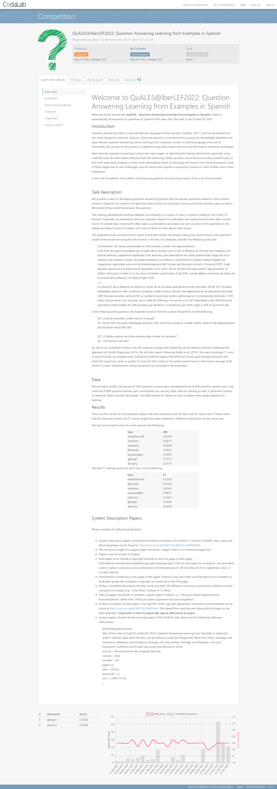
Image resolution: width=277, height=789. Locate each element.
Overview (51, 92)
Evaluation (51, 98)
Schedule (50, 111)
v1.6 (271, 786)
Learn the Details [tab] (53, 79)
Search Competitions (195, 5)
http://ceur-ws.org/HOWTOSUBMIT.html (134, 608)
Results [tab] (114, 79)
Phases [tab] (76, 79)
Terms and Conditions (58, 105)
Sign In (270, 5)
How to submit (54, 125)
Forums (133, 79)
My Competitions (224, 5)
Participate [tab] (95, 79)
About (240, 786)
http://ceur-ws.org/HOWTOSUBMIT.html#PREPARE (169, 545)
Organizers (51, 118)
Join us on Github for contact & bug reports (210, 786)
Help (243, 5)
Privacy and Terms (256, 786)
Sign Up (256, 5)
